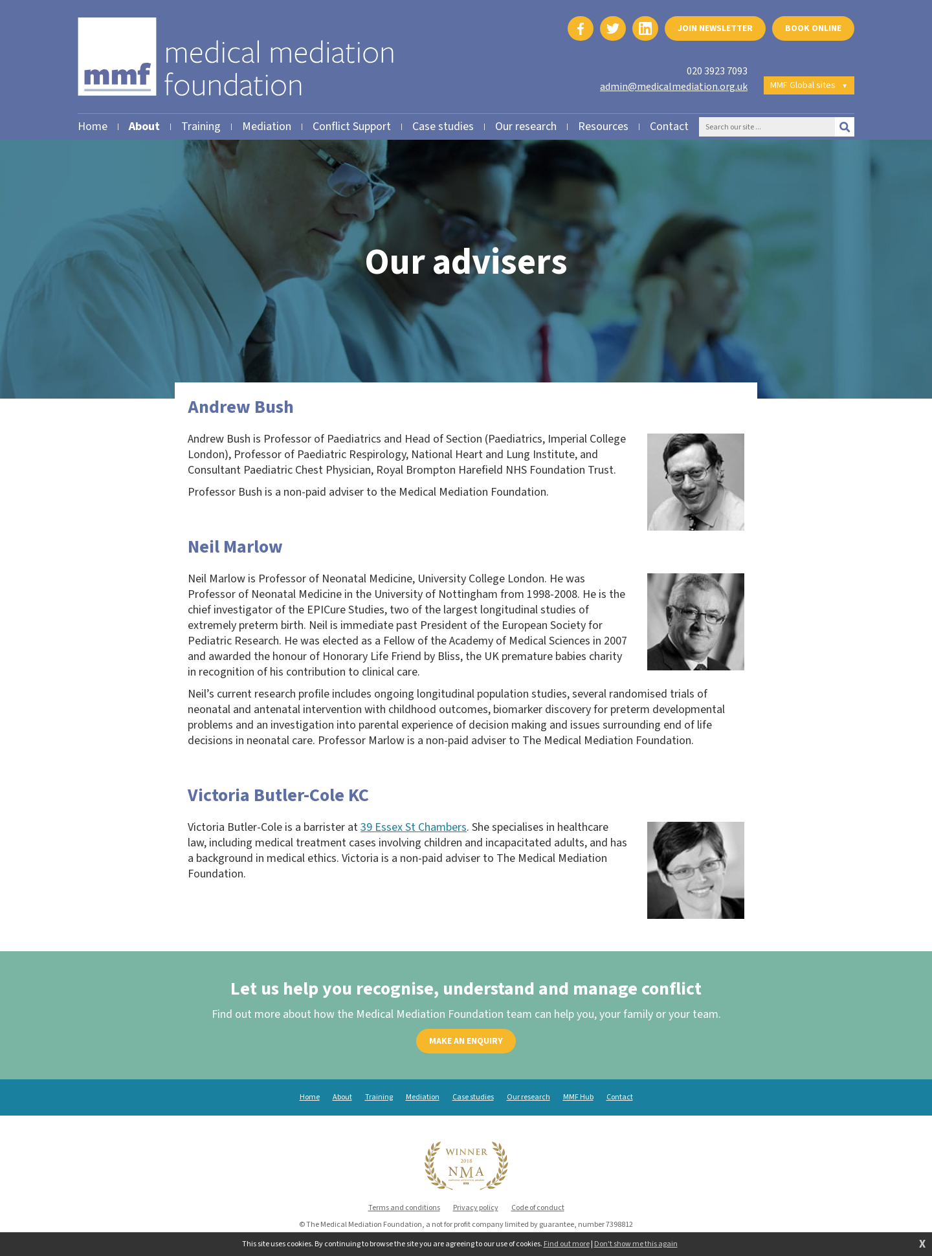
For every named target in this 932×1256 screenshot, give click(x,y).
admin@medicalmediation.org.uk (674, 87)
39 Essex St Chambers (414, 827)
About (342, 1097)
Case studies (473, 1097)
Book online (813, 28)
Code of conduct (537, 1208)
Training (379, 1097)
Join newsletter (715, 28)
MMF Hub (578, 1097)
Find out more (567, 1244)
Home (310, 1097)
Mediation (422, 1097)
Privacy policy (475, 1208)
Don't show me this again (636, 1244)
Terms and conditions (404, 1208)
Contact (619, 1097)
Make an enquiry (466, 1041)
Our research (528, 1097)
